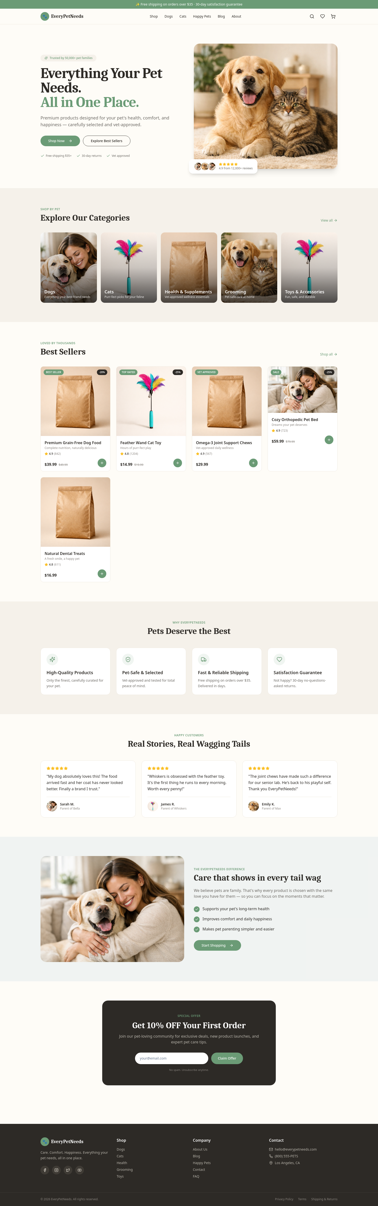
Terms (302, 1199)
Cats (183, 16)
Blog (221, 16)
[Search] (312, 16)
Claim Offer (227, 1058)
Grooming (125, 1169)
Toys (120, 1176)
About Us (200, 1149)
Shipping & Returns (324, 1199)
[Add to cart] (102, 463)
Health (122, 1162)
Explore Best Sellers (106, 140)
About (236, 16)
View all (329, 220)
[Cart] (333, 16)
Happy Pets (202, 16)
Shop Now (60, 140)
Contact (199, 1169)
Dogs (169, 16)
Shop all (329, 354)
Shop (154, 16)
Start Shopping (217, 945)
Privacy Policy (284, 1199)
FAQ (196, 1176)
